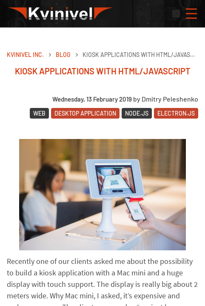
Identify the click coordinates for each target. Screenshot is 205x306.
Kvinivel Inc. (25, 54)
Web (39, 113)
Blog (63, 54)
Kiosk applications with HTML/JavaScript (140, 54)
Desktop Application (85, 113)
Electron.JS (176, 113)
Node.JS (136, 113)
